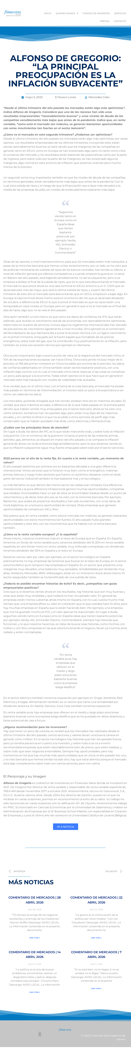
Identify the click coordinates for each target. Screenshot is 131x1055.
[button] (39, 1034)
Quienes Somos (67, 13)
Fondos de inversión (96, 13)
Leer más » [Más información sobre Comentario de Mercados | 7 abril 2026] (96, 988)
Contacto (120, 21)
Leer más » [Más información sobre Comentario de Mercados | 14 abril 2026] (34, 992)
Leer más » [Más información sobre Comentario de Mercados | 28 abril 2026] (34, 937)
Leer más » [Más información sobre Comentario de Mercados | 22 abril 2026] (96, 937)
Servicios (120, 13)
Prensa (104, 21)
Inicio (47, 13)
